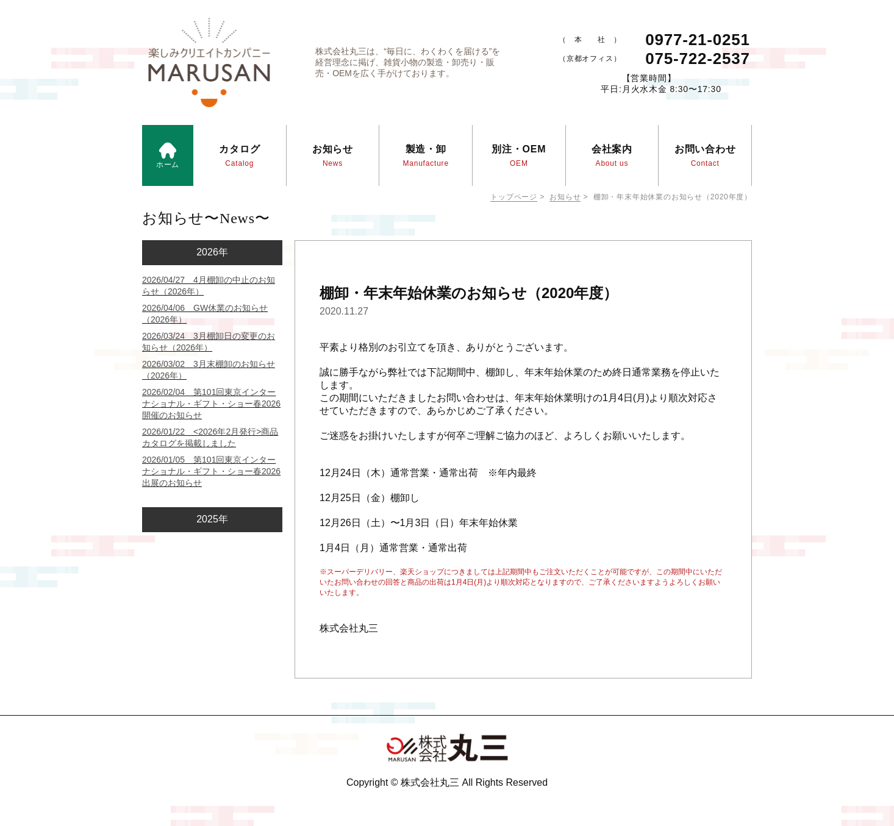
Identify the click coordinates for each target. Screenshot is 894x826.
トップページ (513, 197)
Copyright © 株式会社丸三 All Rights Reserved (447, 782)
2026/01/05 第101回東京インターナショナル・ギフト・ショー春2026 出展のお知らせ (211, 471)
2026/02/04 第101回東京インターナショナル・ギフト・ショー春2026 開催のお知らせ (211, 403)
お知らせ (565, 197)
